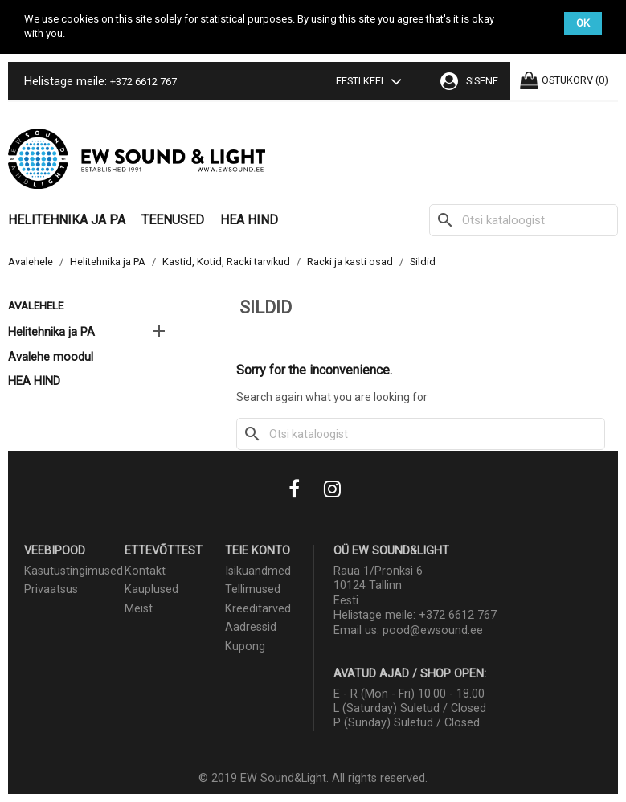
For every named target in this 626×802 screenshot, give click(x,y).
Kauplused (151, 589)
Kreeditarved (258, 609)
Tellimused (252, 589)
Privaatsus (51, 589)
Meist (139, 609)
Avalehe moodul (50, 357)
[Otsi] (523, 220)
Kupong (245, 646)
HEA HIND (249, 219)
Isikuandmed (258, 571)
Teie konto (257, 551)
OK (583, 23)
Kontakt (145, 571)
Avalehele (35, 305)
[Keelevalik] (372, 83)
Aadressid (250, 627)
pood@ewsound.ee (433, 630)
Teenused (172, 219)
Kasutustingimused (73, 571)
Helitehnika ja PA (66, 219)
